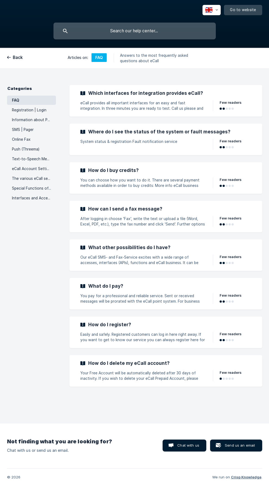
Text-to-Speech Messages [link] (34, 159)
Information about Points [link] (34, 120)
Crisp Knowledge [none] (246, 477)
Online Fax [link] (21, 139)
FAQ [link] (15, 100)
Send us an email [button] (240, 445)
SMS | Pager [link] (23, 129)
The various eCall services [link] (34, 178)
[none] (211, 10)
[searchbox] (134, 31)
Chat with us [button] (188, 445)
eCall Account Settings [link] (32, 169)
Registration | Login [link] (29, 110)
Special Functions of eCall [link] (34, 188)
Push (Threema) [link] (25, 149)
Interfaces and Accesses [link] (34, 198)
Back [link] (18, 57)
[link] (165, 101)
